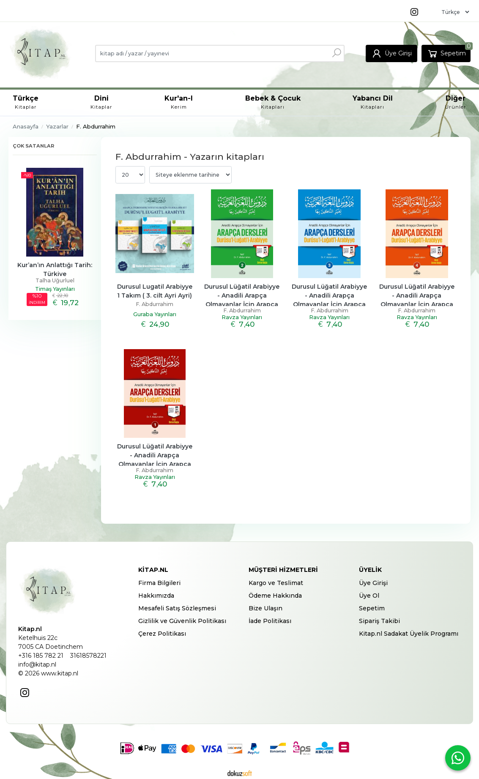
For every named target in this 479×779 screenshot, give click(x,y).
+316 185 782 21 (40, 655)
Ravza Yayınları (242, 317)
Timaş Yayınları (55, 289)
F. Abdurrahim (154, 304)
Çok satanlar (33, 146)
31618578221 (88, 655)
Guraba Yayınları (154, 314)
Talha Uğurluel (55, 280)
